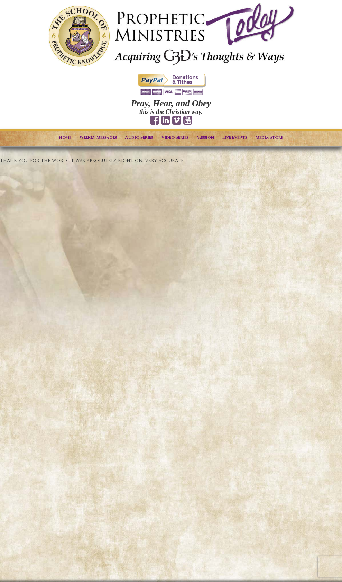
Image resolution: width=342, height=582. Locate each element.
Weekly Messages (98, 137)
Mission (205, 137)
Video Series (174, 137)
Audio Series (139, 137)
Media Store (269, 137)
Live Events (234, 137)
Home (65, 137)
